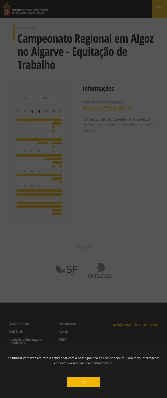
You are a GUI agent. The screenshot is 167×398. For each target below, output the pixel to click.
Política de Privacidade (95, 363)
